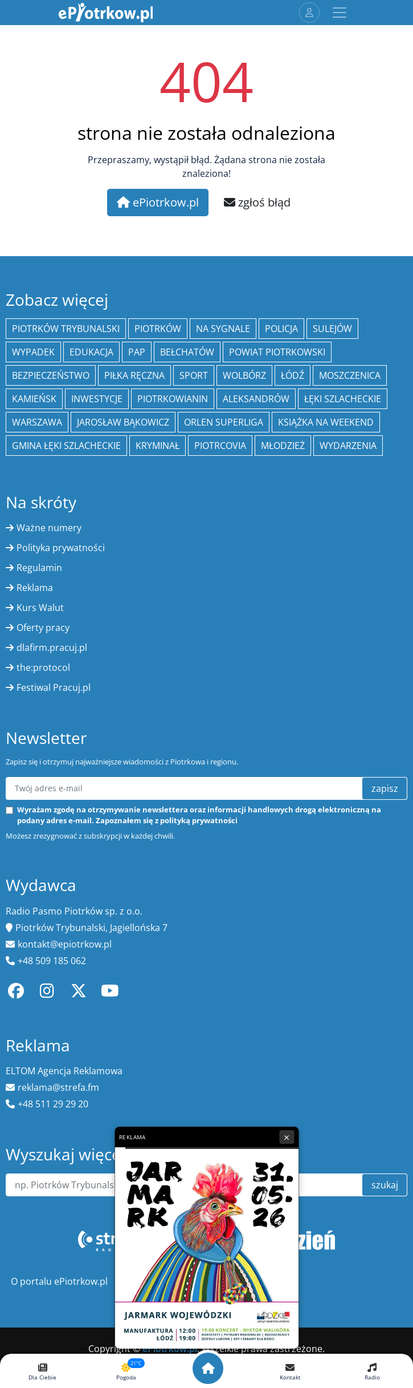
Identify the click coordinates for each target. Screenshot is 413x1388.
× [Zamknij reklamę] (286, 1137)
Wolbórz (244, 375)
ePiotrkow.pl (158, 202)
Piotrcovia (220, 445)
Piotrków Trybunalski (66, 328)
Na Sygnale (223, 328)
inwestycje (96, 398)
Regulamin (39, 567)
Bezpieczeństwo (50, 375)
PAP (136, 352)
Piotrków (157, 328)
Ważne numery (49, 527)
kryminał (157, 445)
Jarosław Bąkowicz (123, 422)
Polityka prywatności (61, 547)
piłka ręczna (134, 375)
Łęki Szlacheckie (342, 398)
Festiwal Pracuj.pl (54, 687)
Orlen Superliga (223, 422)
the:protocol (43, 667)
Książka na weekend (326, 422)
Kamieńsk (34, 398)
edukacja (91, 352)
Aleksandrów (256, 398)
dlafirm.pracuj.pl (52, 647)
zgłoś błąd (257, 202)
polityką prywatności (199, 820)
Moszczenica (350, 375)
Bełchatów (187, 352)
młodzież (283, 445)
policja (281, 328)
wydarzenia (348, 445)
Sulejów (332, 328)
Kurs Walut (40, 607)
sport (193, 375)
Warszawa (37, 422)
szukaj (384, 1185)
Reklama (35, 587)
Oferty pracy (43, 627)
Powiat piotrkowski (277, 352)
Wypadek (33, 352)
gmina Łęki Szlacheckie (66, 445)
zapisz (384, 788)
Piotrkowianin (172, 398)
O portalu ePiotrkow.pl (59, 1281)
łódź (292, 375)
